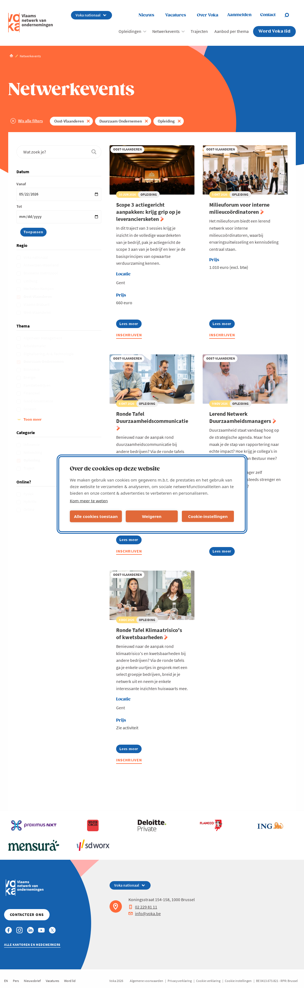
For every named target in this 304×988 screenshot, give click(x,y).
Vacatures (175, 15)
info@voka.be (144, 913)
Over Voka (207, 15)
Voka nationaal (36, 257)
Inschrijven (129, 334)
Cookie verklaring (208, 981)
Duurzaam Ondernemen (120, 121)
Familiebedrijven (37, 385)
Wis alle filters (30, 120)
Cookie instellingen (238, 981)
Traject (29, 468)
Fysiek (29, 493)
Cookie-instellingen (208, 516)
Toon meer (33, 419)
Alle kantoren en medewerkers (32, 945)
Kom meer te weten (89, 500)
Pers (16, 981)
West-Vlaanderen (38, 312)
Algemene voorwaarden (146, 981)
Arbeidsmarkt (35, 345)
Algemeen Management (43, 337)
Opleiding (166, 121)
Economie (32, 369)
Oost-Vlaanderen (69, 121)
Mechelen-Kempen (39, 288)
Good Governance (39, 400)
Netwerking (33, 452)
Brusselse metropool (41, 273)
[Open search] (290, 15)
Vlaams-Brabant (37, 304)
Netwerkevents (166, 31)
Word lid (70, 981)
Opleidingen (130, 31)
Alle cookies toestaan (95, 516)
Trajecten (199, 31)
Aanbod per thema (231, 31)
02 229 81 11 (142, 907)
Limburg (31, 280)
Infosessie (32, 444)
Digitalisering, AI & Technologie (49, 353)
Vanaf (21, 183)
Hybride (30, 501)
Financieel (32, 393)
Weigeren (151, 516)
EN (6, 981)
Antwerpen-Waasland (41, 265)
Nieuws (146, 15)
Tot (19, 206)
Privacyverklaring (180, 981)
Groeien (30, 408)
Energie (30, 377)
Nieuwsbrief (32, 981)
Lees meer (130, 324)
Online (29, 509)
